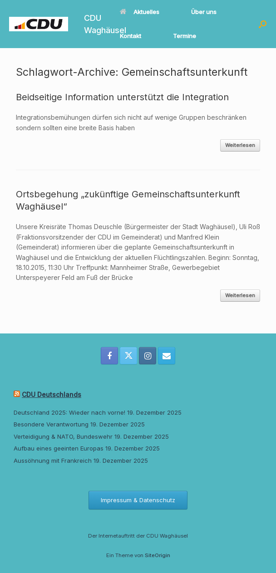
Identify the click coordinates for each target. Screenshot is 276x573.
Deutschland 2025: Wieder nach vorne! (69, 412)
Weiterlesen (240, 145)
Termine (184, 35)
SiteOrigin (157, 555)
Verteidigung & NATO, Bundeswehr (63, 436)
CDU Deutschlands (51, 394)
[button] (262, 24)
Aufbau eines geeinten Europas (59, 448)
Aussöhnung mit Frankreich (53, 460)
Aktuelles (139, 11)
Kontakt (130, 35)
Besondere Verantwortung (51, 424)
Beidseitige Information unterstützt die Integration (122, 97)
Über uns (204, 11)
